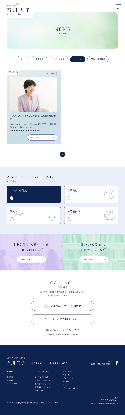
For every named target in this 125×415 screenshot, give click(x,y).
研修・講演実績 (98, 59)
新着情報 (10, 380)
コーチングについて (42, 371)
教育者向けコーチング (43, 387)
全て (22, 59)
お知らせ (10, 371)
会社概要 (66, 381)
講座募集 (10, 377)
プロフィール (68, 378)
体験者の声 (39, 391)
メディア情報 (58, 59)
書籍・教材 (67, 375)
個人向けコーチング (42, 384)
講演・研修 (67, 371)
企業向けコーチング (42, 380)
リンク (65, 385)
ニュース (78, 59)
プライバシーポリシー (71, 388)
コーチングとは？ (41, 377)
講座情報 (39, 59)
